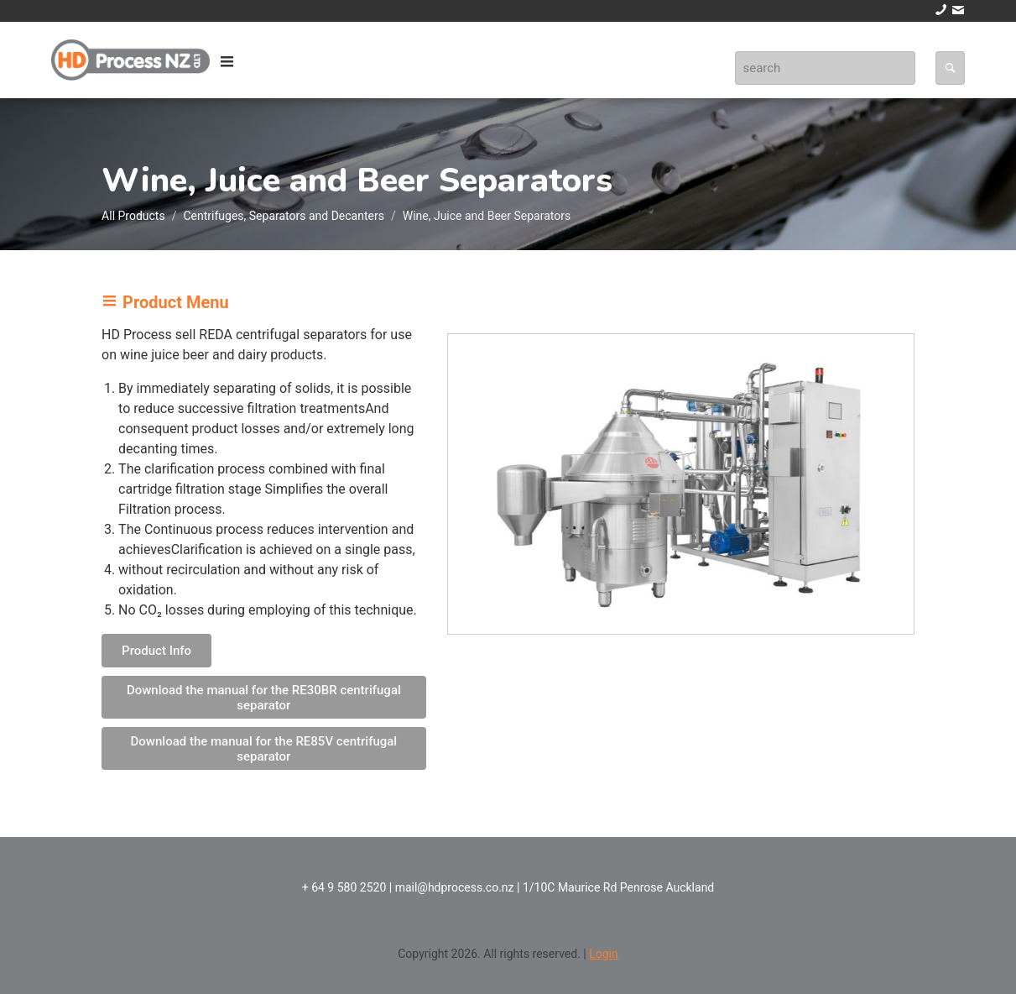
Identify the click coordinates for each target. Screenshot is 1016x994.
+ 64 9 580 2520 (344, 887)
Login (603, 953)
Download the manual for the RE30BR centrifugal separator (264, 698)
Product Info (156, 650)
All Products (133, 215)
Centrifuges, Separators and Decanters (283, 215)
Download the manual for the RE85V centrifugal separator (264, 749)
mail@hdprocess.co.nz (454, 887)
